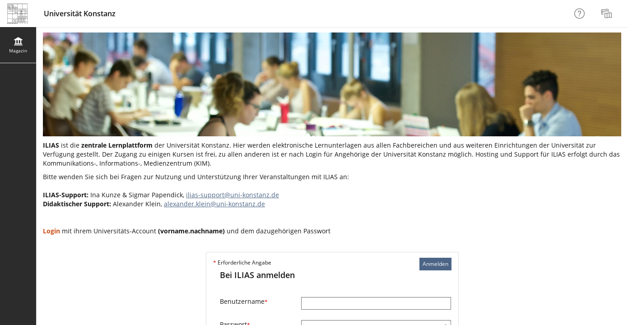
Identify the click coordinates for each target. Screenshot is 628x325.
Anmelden (435, 264)
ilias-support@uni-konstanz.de (232, 194)
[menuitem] (607, 13)
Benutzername (244, 301)
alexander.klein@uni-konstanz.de (214, 204)
